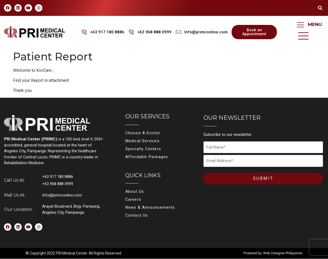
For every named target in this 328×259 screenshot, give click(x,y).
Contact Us (136, 215)
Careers (133, 199)
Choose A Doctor (143, 133)
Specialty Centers (143, 148)
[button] (320, 8)
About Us (134, 191)
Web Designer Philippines (282, 253)
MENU (315, 24)
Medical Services (142, 141)
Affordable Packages (146, 156)
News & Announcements (150, 207)
